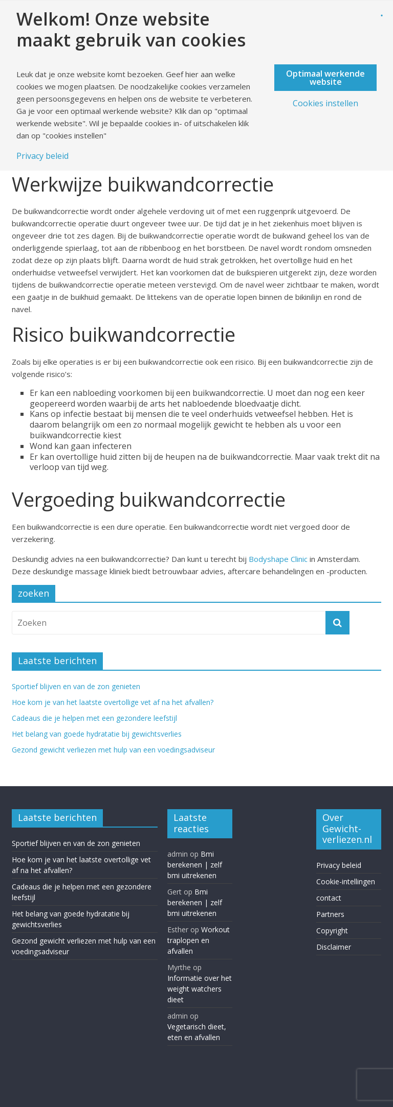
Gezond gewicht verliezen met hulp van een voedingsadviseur (113, 750)
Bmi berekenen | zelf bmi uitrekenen (194, 864)
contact (328, 898)
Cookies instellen (325, 103)
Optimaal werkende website (325, 77)
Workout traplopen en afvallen (198, 940)
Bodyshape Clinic (278, 559)
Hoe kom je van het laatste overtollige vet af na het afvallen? (113, 702)
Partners (330, 914)
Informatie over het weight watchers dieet (199, 988)
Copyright (332, 930)
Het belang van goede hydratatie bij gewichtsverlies (97, 734)
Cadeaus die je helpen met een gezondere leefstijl (94, 718)
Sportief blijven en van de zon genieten (76, 686)
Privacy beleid (338, 865)
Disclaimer (333, 947)
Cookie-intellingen (345, 881)
